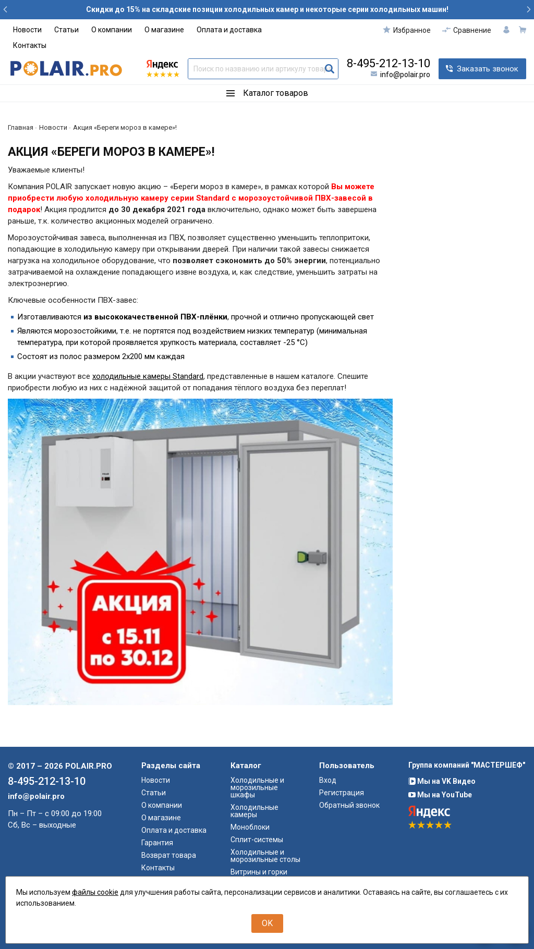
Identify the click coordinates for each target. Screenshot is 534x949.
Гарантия (157, 842)
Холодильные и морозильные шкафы (257, 787)
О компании (111, 30)
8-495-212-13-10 (388, 63)
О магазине (164, 30)
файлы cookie (95, 892)
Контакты (29, 45)
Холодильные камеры (254, 811)
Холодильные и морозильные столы (265, 855)
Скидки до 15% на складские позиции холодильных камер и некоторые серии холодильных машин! (267, 9)
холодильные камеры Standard (147, 376)
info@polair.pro (405, 74)
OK (267, 923)
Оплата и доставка (229, 30)
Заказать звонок (487, 68)
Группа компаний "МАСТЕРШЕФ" (466, 765)
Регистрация (341, 792)
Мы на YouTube (440, 795)
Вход (327, 780)
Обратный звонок (349, 805)
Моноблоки (250, 827)
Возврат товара (168, 855)
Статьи (66, 30)
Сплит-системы (256, 839)
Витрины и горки (258, 872)
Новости (27, 30)
